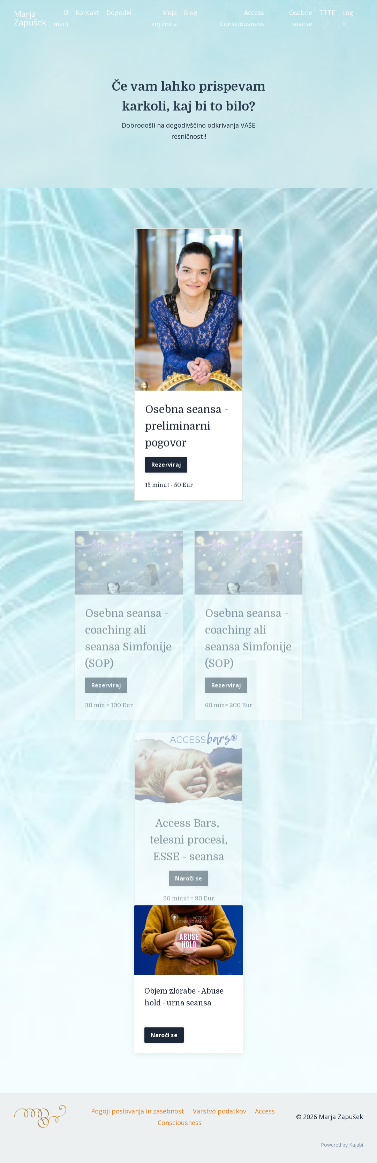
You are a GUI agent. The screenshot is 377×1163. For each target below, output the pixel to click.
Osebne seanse (300, 18)
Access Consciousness (242, 18)
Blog (190, 12)
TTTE (327, 12)
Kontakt (87, 12)
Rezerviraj (166, 466)
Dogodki (118, 12)
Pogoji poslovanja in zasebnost (137, 1111)
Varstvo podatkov (219, 1111)
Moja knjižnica (164, 18)
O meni (60, 18)
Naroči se (188, 889)
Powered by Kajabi (342, 1144)
